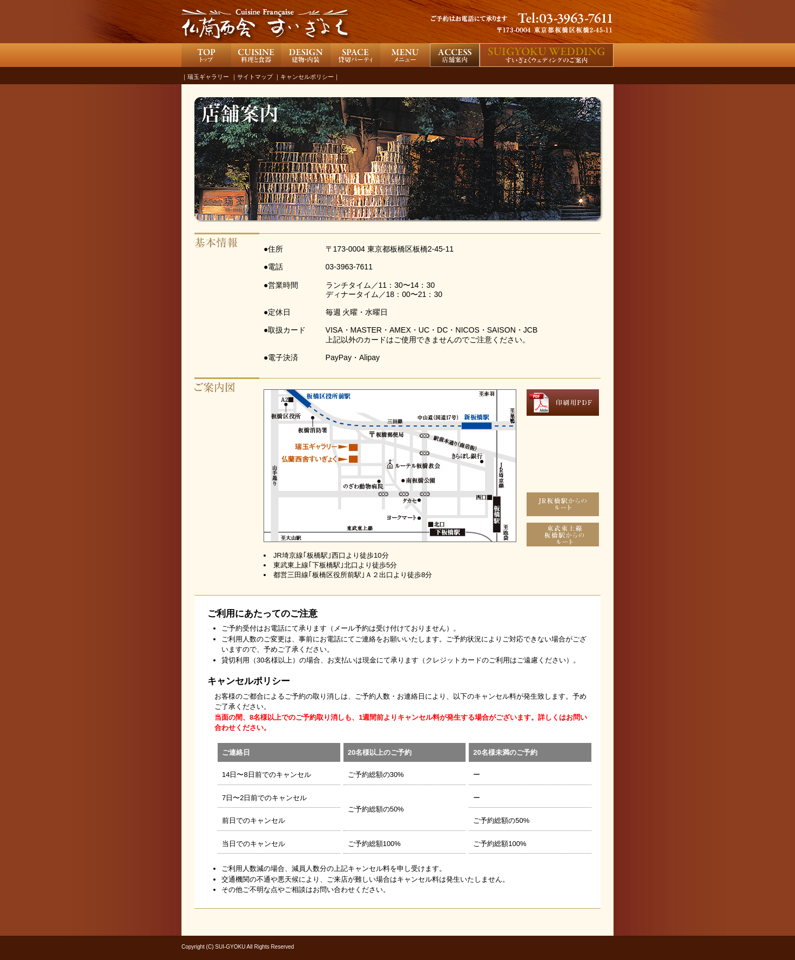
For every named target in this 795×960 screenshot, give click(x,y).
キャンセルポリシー (307, 76)
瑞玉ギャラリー (208, 76)
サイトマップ (255, 76)
